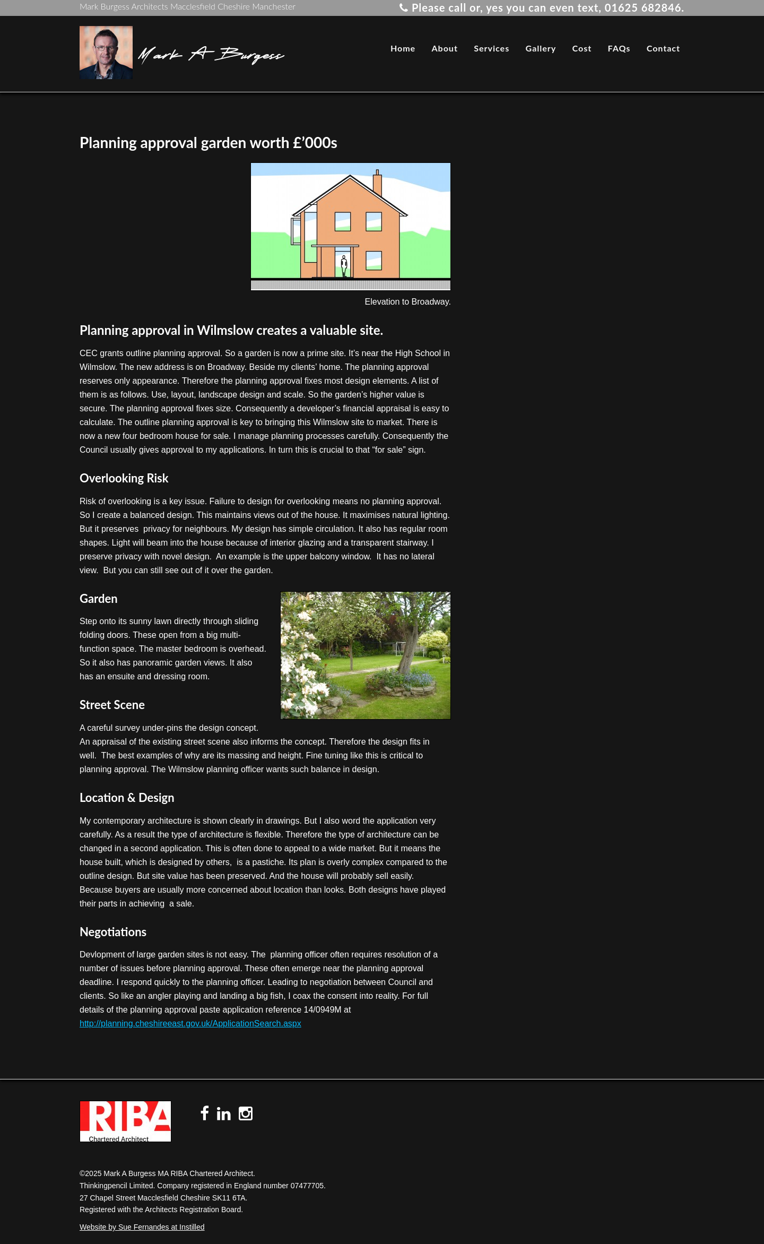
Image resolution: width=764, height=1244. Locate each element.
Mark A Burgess (211, 52)
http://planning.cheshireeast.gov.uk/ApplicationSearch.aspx (190, 1023)
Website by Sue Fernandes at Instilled (142, 1227)
